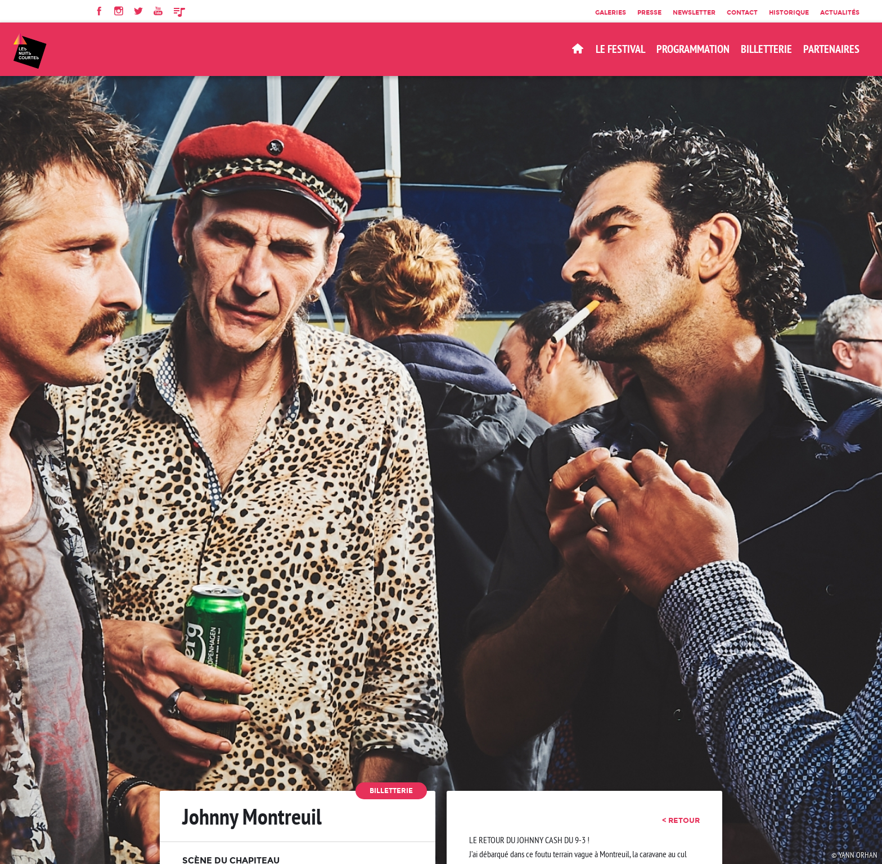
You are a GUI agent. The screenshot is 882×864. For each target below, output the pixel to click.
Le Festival (620, 49)
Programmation (693, 49)
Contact (742, 12)
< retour (681, 820)
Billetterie (391, 790)
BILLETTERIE (766, 49)
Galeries (610, 12)
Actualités (840, 12)
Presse (649, 12)
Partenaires (831, 49)
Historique (789, 12)
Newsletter (694, 12)
